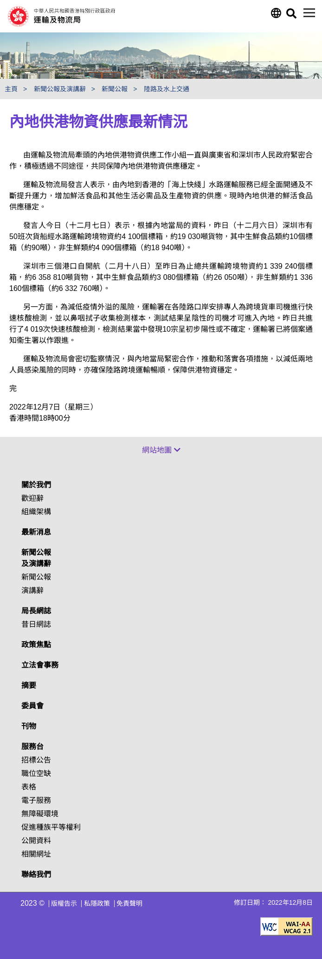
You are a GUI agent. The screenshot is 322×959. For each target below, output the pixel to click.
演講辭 (32, 590)
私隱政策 (97, 903)
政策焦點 (36, 645)
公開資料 (36, 841)
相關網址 (36, 854)
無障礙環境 (39, 814)
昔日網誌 (36, 624)
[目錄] (309, 13)
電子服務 (36, 800)
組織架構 (36, 512)
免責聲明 (129, 903)
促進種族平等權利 (51, 827)
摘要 (28, 685)
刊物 (28, 726)
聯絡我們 (36, 874)
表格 (28, 787)
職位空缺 (36, 773)
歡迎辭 (32, 498)
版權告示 (64, 903)
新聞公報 (36, 577)
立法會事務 (39, 665)
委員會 (32, 706)
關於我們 (36, 485)
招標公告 (36, 760)
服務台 (32, 747)
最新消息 (36, 532)
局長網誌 (36, 611)
